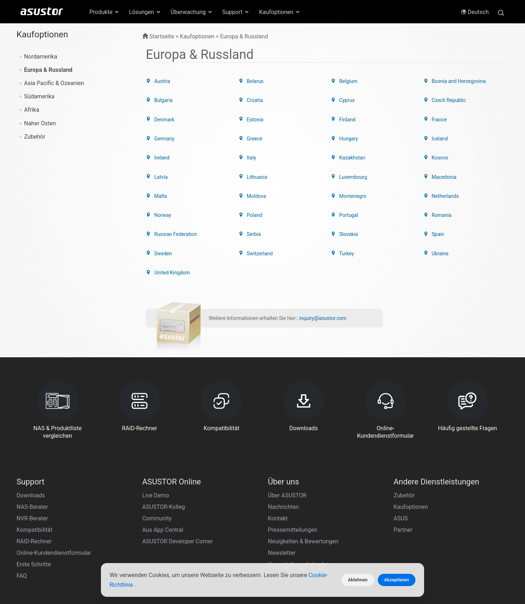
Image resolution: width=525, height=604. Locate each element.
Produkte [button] (104, 12)
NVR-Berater (32, 472)
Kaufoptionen (411, 460)
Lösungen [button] (145, 12)
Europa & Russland (48, 69)
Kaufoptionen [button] (280, 12)
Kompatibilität (34, 483)
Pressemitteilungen (292, 483)
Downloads (31, 449)
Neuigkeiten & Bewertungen (303, 495)
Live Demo (155, 449)
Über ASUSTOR (287, 449)
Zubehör (34, 136)
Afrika (31, 109)
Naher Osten (40, 123)
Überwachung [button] (192, 12)
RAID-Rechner (34, 495)
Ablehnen (358, 579)
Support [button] (236, 12)
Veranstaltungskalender (298, 518)
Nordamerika (40, 56)
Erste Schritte (34, 518)
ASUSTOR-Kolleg (163, 460)
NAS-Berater (32, 460)
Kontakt (278, 472)
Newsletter (282, 506)
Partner (403, 483)
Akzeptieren (396, 579)
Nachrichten (283, 460)
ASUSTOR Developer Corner (177, 495)
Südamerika (39, 96)
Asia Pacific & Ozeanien (54, 83)
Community (157, 472)
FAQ (22, 529)
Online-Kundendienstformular (54, 506)
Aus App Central (162, 483)
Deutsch (475, 12)
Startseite (158, 36)
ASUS (401, 472)
